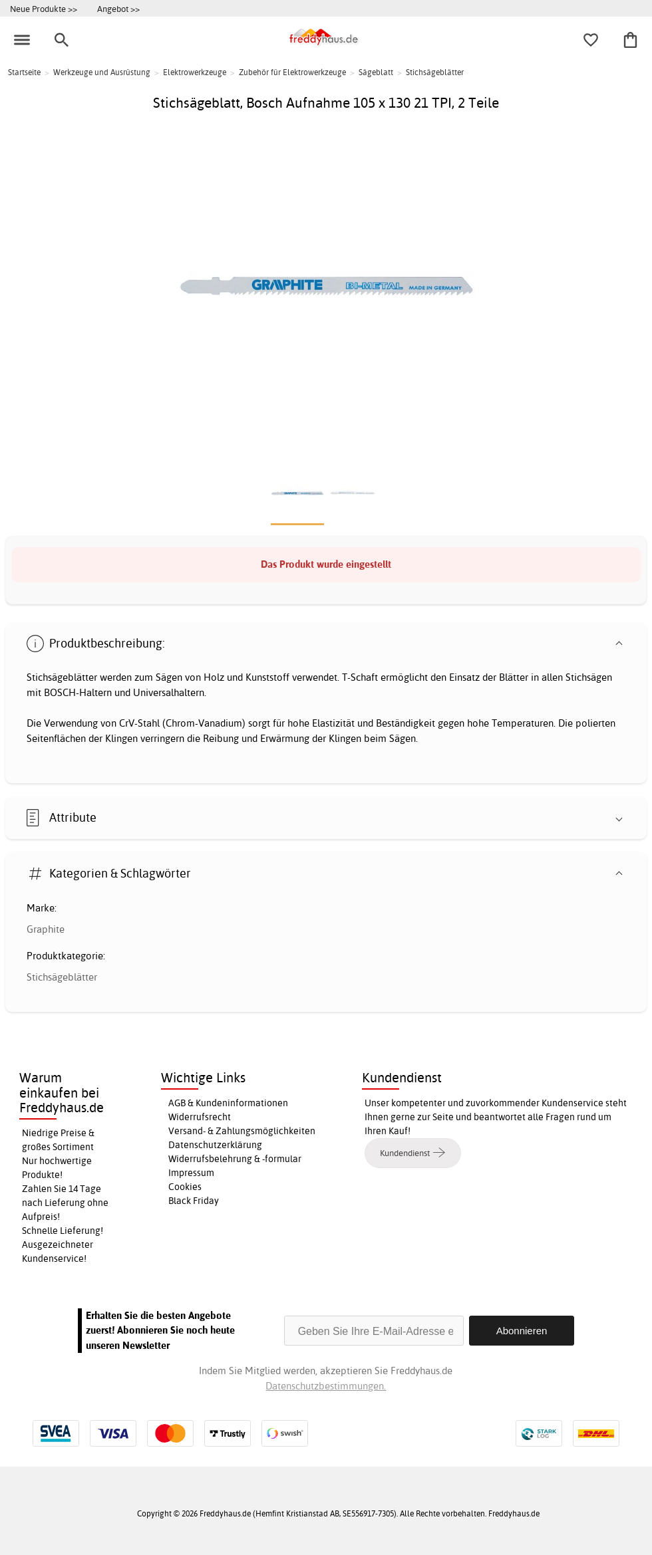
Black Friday (193, 1201)
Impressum (191, 1173)
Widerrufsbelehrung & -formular (234, 1159)
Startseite (24, 72)
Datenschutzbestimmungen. (325, 1385)
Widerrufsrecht (199, 1117)
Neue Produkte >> (43, 8)
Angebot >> (118, 8)
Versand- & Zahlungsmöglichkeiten (241, 1131)
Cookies (185, 1187)
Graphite (46, 929)
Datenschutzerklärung (215, 1145)
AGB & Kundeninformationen (228, 1103)
